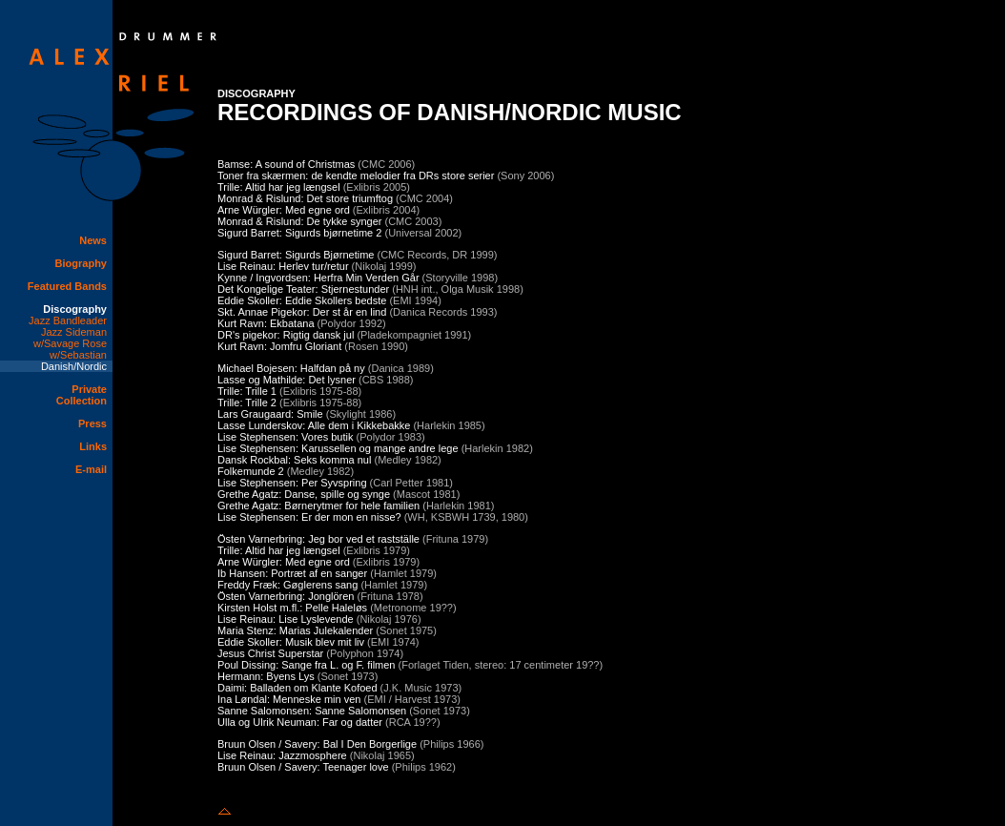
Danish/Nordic (74, 366)
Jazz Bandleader (68, 320)
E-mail (91, 469)
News (93, 240)
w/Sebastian (78, 355)
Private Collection (81, 394)
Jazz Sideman (74, 332)
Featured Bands (67, 286)
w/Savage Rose (70, 343)
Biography (81, 263)
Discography (75, 309)
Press (92, 423)
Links (93, 446)
